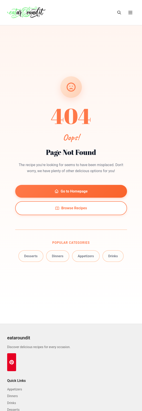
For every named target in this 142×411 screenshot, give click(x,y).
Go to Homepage (70, 191)
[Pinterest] (11, 362)
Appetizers (86, 256)
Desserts (31, 256)
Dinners (58, 256)
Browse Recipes (71, 208)
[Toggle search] (119, 13)
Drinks (113, 256)
